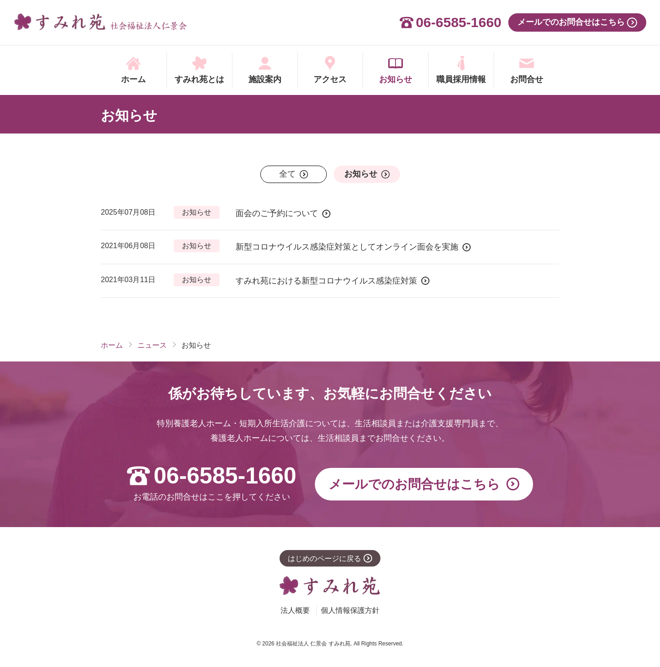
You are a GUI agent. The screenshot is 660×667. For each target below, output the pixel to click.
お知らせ (129, 115)
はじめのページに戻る (324, 558)
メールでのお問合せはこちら (571, 22)
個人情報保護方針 (350, 610)
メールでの (414, 484)
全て (287, 173)
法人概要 (295, 610)
